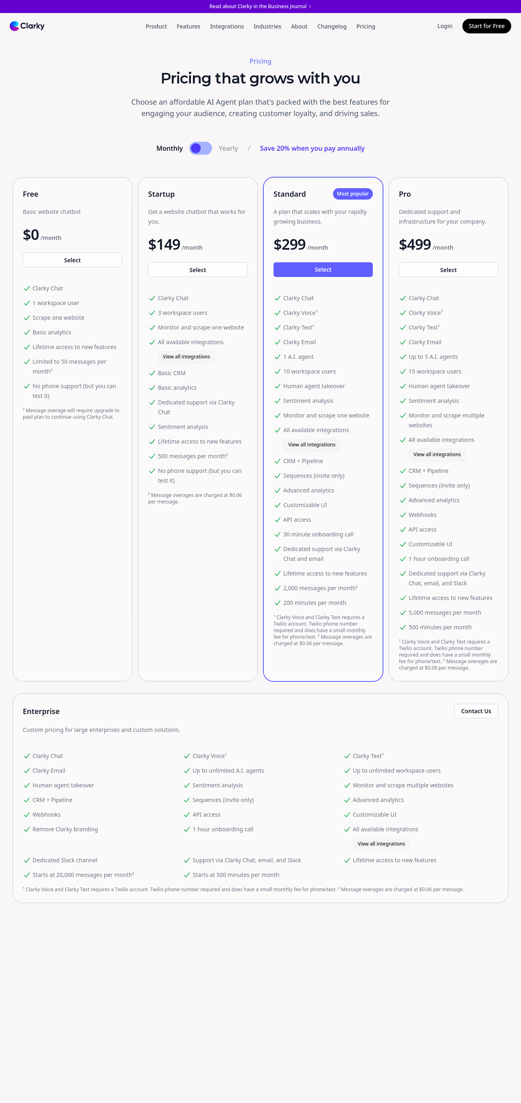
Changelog (332, 26)
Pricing (366, 26)
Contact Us (476, 711)
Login (445, 26)
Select (72, 260)
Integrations (227, 26)
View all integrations (186, 356)
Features (188, 26)
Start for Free (487, 26)
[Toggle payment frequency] (200, 148)
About (299, 26)
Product (156, 26)
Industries (267, 26)
